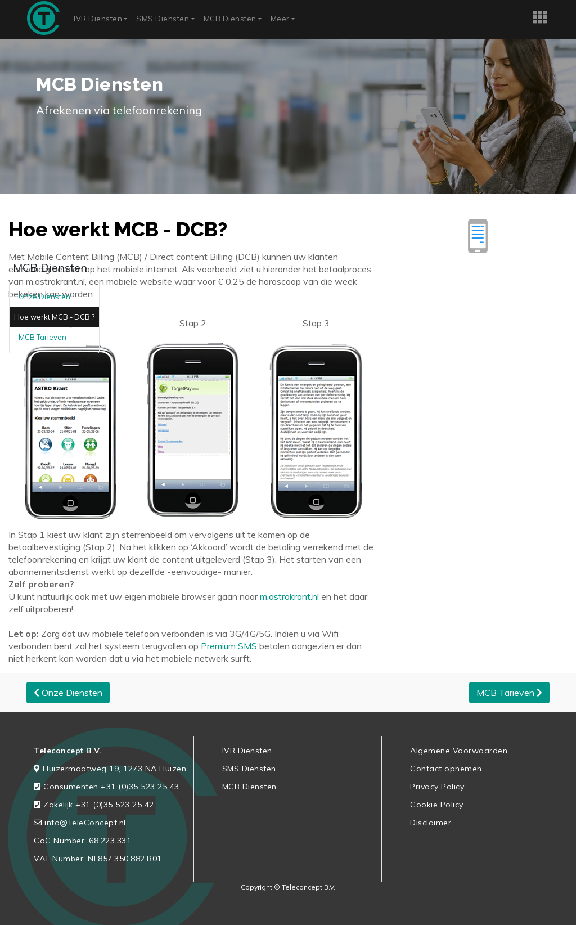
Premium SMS (229, 646)
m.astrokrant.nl (288, 596)
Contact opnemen (446, 769)
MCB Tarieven (42, 337)
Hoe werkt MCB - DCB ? (54, 316)
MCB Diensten (230, 18)
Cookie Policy (437, 805)
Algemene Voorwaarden (458, 751)
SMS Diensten (162, 18)
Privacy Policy (437, 787)
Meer (280, 18)
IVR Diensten (98, 18)
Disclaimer (430, 823)
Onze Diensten (44, 296)
